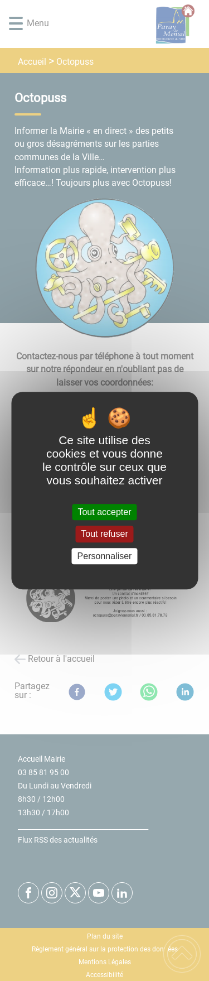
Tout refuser (104, 534)
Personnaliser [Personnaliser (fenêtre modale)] (104, 556)
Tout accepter (104, 512)
